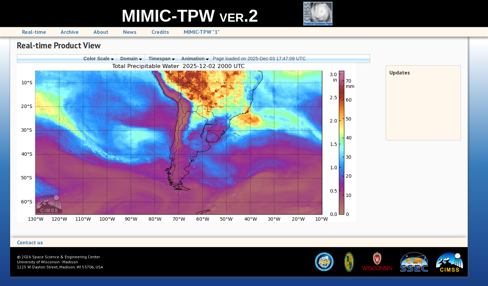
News (130, 31)
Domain (131, 58)
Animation (195, 58)
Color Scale (98, 58)
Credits (160, 31)
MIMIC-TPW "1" (202, 31)
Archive (70, 31)
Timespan (161, 58)
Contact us (30, 242)
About (101, 31)
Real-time (34, 31)
